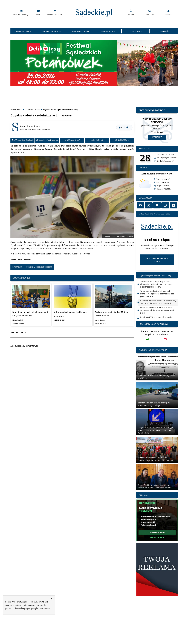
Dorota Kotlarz (33, 126)
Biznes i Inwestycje (108, 31)
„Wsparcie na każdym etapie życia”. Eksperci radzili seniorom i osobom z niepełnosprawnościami (156, 284)
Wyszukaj (131, 12)
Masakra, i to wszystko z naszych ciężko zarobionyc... (157, 336)
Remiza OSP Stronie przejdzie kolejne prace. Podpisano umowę (156, 318)
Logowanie (169, 12)
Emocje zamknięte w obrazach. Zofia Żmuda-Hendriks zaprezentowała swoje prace (157, 310)
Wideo (38, 12)
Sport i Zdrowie (136, 31)
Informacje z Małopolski (51, 31)
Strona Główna (16, 109)
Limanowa (17, 266)
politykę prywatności (40, 608)
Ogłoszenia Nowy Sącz (21, 12)
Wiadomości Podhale (54, 12)
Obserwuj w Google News (157, 260)
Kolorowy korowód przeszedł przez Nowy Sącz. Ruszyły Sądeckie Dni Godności (158, 302)
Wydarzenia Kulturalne (80, 31)
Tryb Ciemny (149, 12)
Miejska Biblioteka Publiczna (39, 266)
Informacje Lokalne (23, 31)
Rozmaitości (164, 31)
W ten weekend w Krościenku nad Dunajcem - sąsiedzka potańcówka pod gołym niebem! (157, 294)
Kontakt (157, 137)
